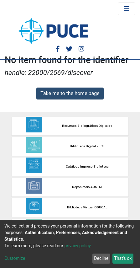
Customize (14, 258)
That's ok (123, 258)
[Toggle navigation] (126, 9)
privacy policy (77, 245)
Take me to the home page (70, 93)
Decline (101, 258)
